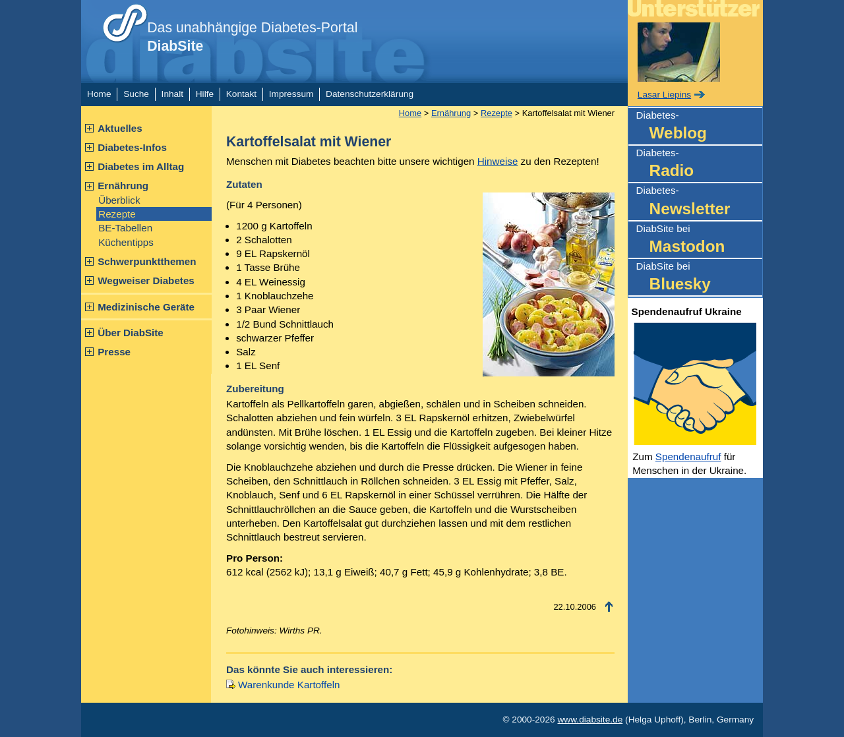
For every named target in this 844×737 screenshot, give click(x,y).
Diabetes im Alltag (141, 166)
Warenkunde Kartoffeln (289, 684)
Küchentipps (126, 242)
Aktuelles (120, 128)
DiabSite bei (699, 240)
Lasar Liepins (664, 95)
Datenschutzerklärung (369, 94)
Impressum (291, 94)
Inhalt (172, 94)
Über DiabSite (131, 332)
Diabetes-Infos (132, 147)
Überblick (119, 200)
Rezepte (117, 214)
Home (99, 94)
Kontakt (241, 94)
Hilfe (205, 94)
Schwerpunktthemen (147, 261)
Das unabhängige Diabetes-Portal (252, 37)
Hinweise (497, 161)
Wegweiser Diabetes (146, 280)
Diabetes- (699, 126)
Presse (114, 351)
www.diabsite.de (589, 719)
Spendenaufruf (688, 456)
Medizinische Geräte (146, 306)
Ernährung (123, 185)
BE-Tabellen (125, 227)
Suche (136, 94)
